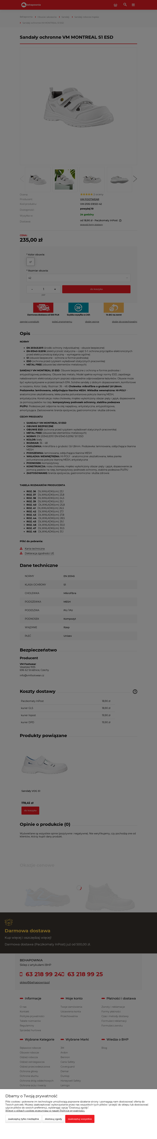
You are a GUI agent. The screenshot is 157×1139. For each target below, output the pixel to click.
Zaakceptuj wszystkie (80, 1119)
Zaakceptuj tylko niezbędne (23, 1119)
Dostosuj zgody (53, 1119)
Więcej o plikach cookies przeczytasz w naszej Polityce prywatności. (45, 1110)
